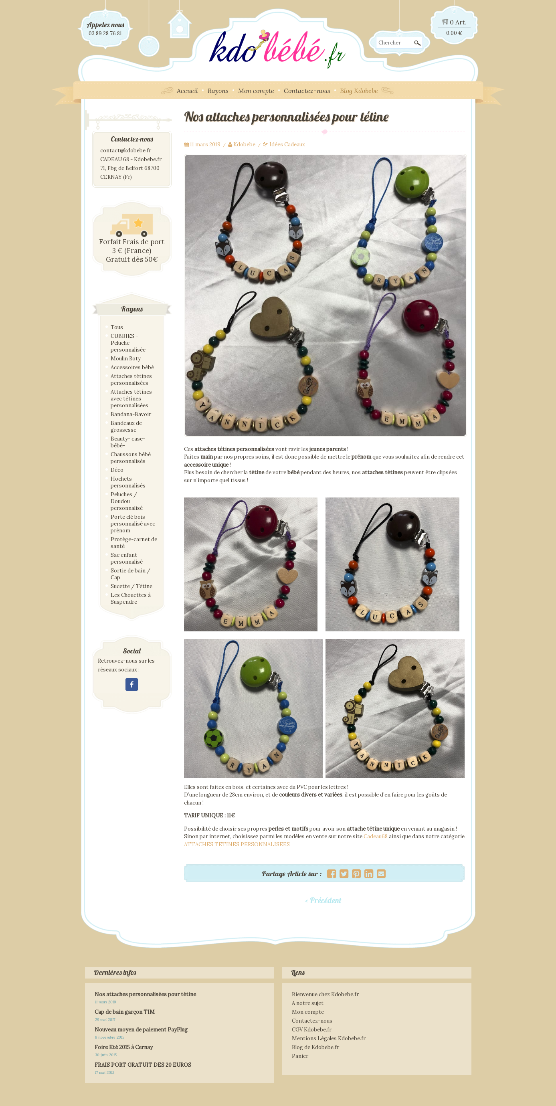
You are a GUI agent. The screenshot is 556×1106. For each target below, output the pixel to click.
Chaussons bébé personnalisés (131, 458)
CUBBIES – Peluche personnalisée (128, 343)
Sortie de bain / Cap (130, 574)
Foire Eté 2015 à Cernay (124, 1047)
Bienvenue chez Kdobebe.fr (325, 994)
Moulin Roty (126, 358)
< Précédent (323, 900)
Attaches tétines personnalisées (131, 379)
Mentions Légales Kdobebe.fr (329, 1038)
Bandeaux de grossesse (126, 426)
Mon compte (256, 91)
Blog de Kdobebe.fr (315, 1047)
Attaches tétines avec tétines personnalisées (131, 398)
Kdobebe (244, 144)
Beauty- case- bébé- (128, 442)
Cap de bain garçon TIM (125, 1012)
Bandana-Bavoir (131, 414)
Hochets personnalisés (128, 482)
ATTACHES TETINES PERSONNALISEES (237, 844)
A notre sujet (307, 1003)
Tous (117, 327)
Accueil (187, 91)
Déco (117, 470)
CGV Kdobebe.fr (312, 1029)
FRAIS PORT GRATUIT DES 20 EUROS (143, 1065)
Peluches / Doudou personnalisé (127, 501)
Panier (300, 1056)
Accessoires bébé (132, 367)
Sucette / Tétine (131, 586)
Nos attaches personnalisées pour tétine (145, 994)
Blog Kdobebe (359, 91)
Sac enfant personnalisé (127, 558)
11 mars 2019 (205, 144)
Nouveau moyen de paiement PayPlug (141, 1029)
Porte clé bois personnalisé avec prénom (133, 524)
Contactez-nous (307, 91)
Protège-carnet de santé (134, 543)
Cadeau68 (376, 836)
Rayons (218, 91)
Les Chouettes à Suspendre (131, 598)
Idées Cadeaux (287, 144)
